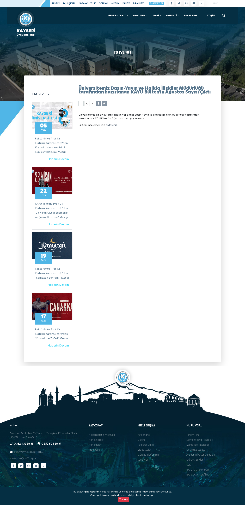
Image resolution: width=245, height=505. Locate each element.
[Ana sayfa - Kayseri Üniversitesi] (25, 22)
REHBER (56, 3)
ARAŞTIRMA (191, 15)
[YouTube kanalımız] (194, 3)
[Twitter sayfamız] (178, 3)
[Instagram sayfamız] (186, 3)
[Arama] (224, 15)
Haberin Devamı (59, 159)
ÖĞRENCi (171, 15)
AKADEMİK (139, 15)
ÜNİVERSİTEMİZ (116, 15)
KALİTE (126, 3)
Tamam (123, 499)
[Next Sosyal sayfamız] (201, 3)
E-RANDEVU (139, 3)
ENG (215, 3)
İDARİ (156, 15)
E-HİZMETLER (156, 3)
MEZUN (115, 3)
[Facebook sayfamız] (171, 3)
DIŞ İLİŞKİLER (69, 3)
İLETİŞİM (210, 15)
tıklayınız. (112, 125)
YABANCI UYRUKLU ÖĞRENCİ (93, 3)
